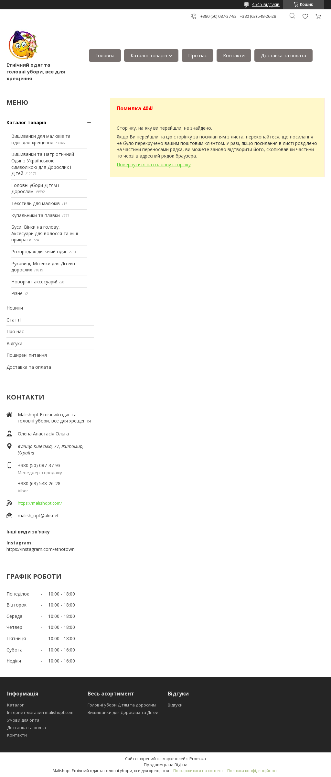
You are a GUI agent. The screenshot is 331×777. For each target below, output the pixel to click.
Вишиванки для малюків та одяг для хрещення (40, 139)
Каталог (15, 705)
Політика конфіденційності (253, 770)
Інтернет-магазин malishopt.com (40, 712)
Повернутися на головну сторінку (154, 164)
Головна (104, 55)
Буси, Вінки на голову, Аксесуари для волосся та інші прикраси (44, 233)
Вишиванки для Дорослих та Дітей (123, 712)
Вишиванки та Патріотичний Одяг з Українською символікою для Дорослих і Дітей (42, 163)
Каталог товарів (149, 55)
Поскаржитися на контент (198, 770)
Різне (17, 293)
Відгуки (14, 343)
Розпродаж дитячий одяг (39, 251)
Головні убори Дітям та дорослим (122, 705)
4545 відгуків (266, 4)
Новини (14, 308)
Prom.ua (197, 758)
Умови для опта (23, 720)
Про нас (197, 55)
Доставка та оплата (283, 55)
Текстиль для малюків (35, 203)
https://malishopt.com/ (40, 503)
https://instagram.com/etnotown (40, 549)
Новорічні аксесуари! (34, 282)
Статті (13, 320)
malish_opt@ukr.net (38, 515)
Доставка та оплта (26, 727)
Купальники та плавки (35, 215)
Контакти (234, 55)
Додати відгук (305, 16)
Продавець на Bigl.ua (165, 765)
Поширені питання (26, 355)
